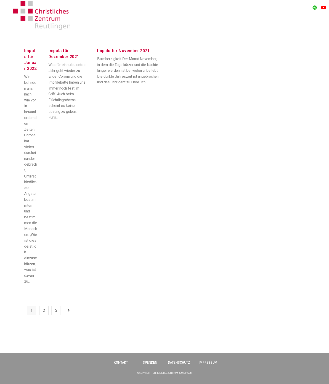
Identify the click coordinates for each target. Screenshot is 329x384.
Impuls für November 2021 (123, 50)
